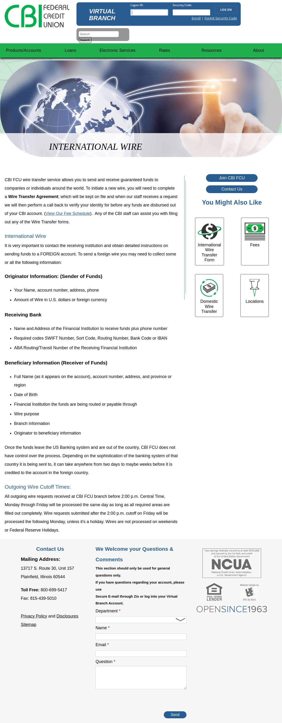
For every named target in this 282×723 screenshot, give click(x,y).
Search (85, 40)
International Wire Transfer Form (209, 242)
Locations (255, 291)
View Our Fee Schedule (68, 213)
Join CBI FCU (232, 178)
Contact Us (231, 189)
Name (102, 628)
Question (105, 661)
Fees (255, 235)
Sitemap (28, 624)
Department (107, 611)
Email (102, 644)
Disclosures (67, 616)
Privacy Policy (34, 616)
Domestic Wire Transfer (209, 296)
